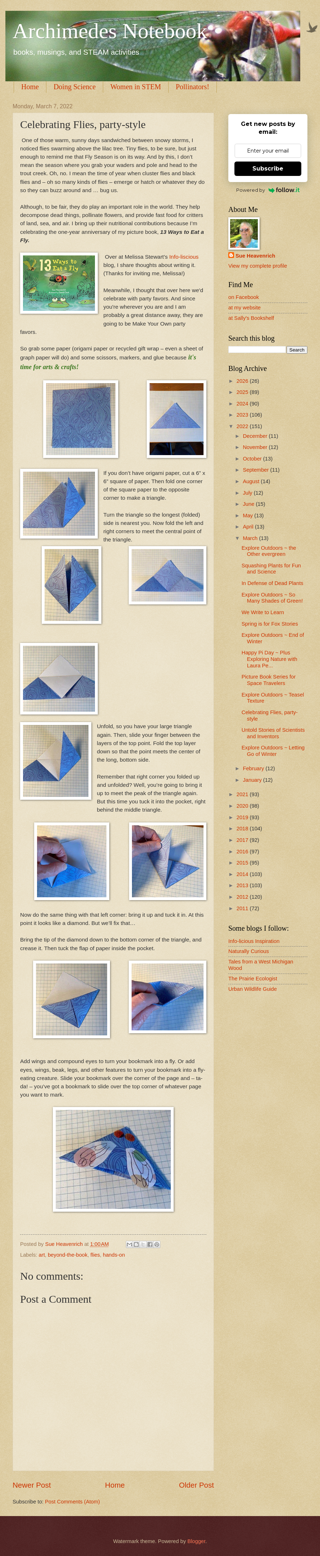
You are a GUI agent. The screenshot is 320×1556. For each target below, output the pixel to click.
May (248, 515)
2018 (243, 828)
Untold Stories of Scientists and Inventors (273, 733)
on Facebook (243, 297)
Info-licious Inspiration (253, 941)
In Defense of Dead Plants (272, 583)
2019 (243, 817)
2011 (243, 908)
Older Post (196, 1485)
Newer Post (32, 1485)
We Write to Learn (263, 612)
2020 (243, 806)
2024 (243, 404)
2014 (243, 874)
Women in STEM (135, 87)
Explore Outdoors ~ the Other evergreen (269, 551)
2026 (243, 381)
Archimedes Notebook (110, 31)
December (256, 436)
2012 (243, 897)
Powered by (268, 190)
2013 (243, 885)
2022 (243, 426)
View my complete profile (257, 266)
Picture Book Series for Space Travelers (269, 680)
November (256, 447)
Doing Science (75, 87)
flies (95, 1255)
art (42, 1255)
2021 (243, 794)
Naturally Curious (248, 951)
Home (30, 87)
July (248, 493)
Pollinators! (192, 87)
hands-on (114, 1255)
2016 (243, 851)
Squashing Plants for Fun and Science (271, 569)
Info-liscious (183, 257)
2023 (243, 415)
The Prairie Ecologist (252, 978)
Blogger (196, 1541)
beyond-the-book (67, 1255)
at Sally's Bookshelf (251, 318)
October (253, 459)
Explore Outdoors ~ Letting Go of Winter (273, 751)
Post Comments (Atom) (72, 1502)
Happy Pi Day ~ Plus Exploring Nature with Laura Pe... (269, 659)
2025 (243, 392)
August (252, 481)
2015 (243, 863)
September (256, 470)
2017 (243, 840)
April (249, 527)
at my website (244, 307)
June (249, 504)
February (254, 768)
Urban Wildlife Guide (252, 989)
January (253, 780)
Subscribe (267, 168)
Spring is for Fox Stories (270, 624)
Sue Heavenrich (255, 256)
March (251, 538)
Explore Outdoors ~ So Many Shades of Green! (272, 598)
